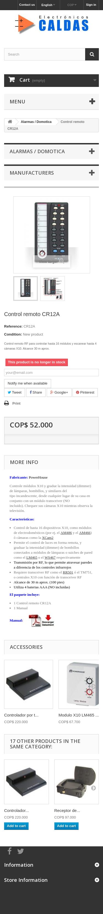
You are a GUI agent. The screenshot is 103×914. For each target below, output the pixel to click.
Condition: (13, 334)
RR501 (68, 572)
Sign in (91, 4)
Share (36, 392)
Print (16, 403)
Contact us (27, 4)
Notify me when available (28, 383)
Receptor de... (67, 810)
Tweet (14, 392)
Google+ (59, 392)
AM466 (84, 533)
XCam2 (47, 538)
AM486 (66, 533)
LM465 (31, 557)
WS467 (49, 557)
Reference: (13, 326)
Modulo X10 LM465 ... (79, 715)
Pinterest (85, 392)
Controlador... (16, 810)
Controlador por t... (21, 715)
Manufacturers (32, 172)
